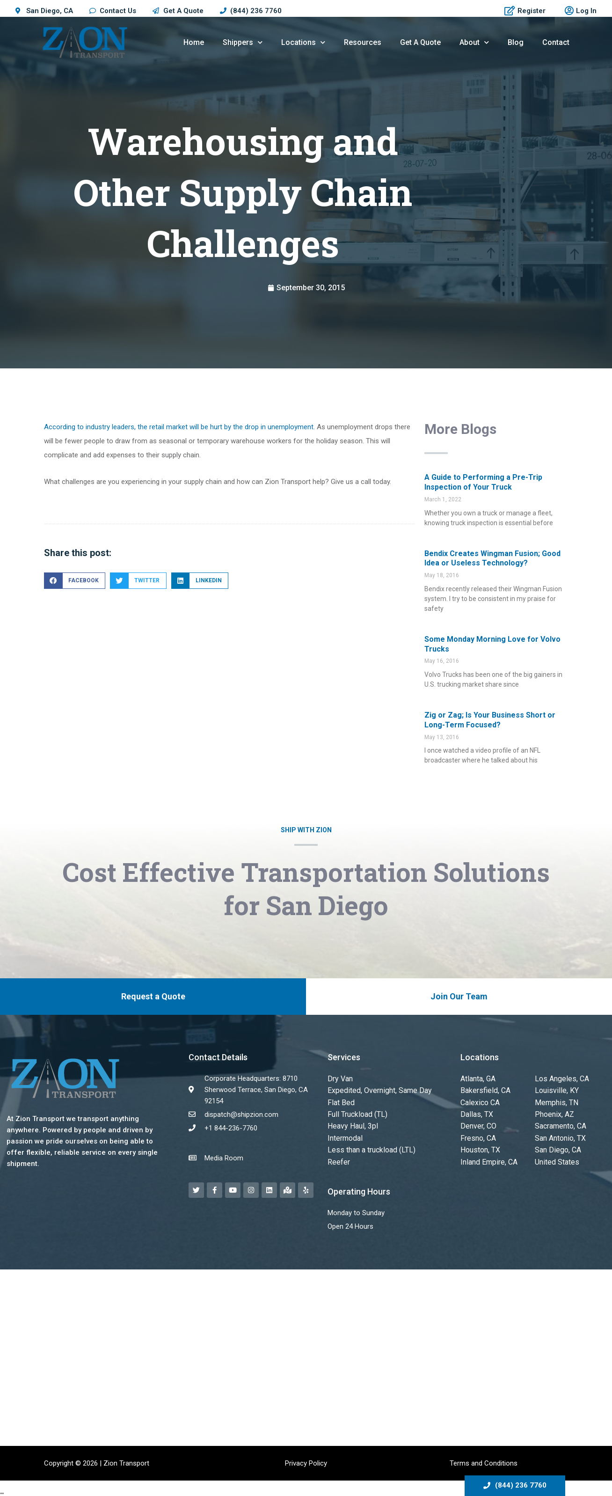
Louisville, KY (555, 1089)
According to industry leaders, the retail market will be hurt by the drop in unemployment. (179, 427)
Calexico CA (479, 1101)
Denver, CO (477, 1123)
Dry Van (339, 1078)
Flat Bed (340, 1101)
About (474, 42)
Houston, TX (479, 1146)
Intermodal (344, 1134)
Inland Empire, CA (487, 1157)
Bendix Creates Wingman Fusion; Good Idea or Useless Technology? (492, 558)
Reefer (338, 1157)
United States (555, 1157)
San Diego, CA (556, 1146)
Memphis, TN (555, 1101)
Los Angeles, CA (560, 1078)
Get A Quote (420, 42)
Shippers (242, 42)
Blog (516, 42)
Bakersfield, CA (483, 1089)
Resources (362, 42)
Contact (555, 42)
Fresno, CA (477, 1134)
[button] (74, 580)
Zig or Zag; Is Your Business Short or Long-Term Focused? (489, 720)
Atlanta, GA (477, 1078)
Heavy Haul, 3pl (351, 1123)
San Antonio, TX (559, 1134)
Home (193, 42)
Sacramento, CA (560, 1123)
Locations (303, 42)
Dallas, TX (475, 1112)
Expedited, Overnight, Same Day (375, 1089)
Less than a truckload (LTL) (369, 1146)
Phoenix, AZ (553, 1112)
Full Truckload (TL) (356, 1112)
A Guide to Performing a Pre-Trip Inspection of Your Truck (483, 482)
